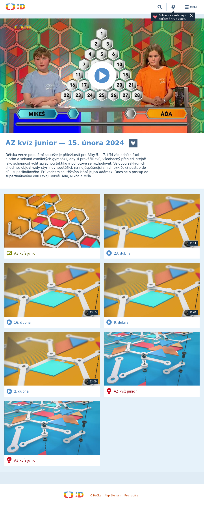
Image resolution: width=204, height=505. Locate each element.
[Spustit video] (102, 75)
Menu (190, 7)
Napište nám (113, 495)
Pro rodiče (131, 495)
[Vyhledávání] (159, 7)
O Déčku (95, 495)
